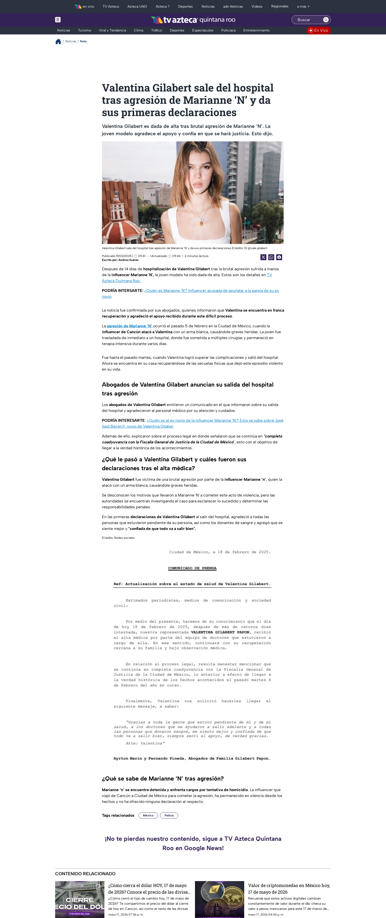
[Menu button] (75, 20)
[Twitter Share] (263, 257)
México (148, 815)
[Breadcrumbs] (60, 41)
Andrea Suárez (128, 260)
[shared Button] (271, 257)
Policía (169, 815)
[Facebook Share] (279, 257)
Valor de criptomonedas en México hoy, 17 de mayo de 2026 (289, 888)
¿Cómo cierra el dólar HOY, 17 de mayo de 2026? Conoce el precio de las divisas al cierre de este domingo (149, 888)
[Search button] (326, 19)
